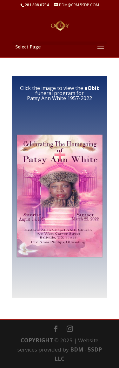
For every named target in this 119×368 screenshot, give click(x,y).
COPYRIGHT (37, 340)
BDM (76, 349)
